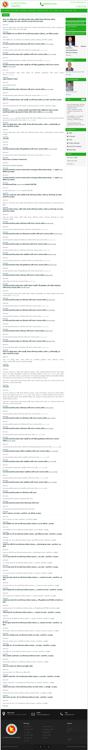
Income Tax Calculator (74, 146)
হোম (2, 10)
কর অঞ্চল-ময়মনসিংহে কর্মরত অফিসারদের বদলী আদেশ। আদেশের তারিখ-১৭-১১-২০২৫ (75, 124)
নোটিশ (26, 740)
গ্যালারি (65, 10)
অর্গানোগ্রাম (7, 10)
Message (68, 55)
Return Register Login (75, 23)
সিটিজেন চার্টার (40, 10)
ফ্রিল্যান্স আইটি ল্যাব (81, 746)
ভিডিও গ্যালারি (28, 738)
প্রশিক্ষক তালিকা (28, 729)
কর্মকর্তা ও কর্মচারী (32, 10)
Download (5, 32)
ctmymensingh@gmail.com (78, 2)
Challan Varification (73, 143)
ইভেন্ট (61, 10)
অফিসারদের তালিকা (48, 729)
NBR (69, 133)
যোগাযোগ (70, 10)
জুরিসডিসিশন (46, 732)
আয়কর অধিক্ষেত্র (23, 10)
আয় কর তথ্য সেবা (72, 19)
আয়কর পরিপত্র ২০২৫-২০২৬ (75, 33)
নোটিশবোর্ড (56, 10)
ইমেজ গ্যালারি (47, 735)
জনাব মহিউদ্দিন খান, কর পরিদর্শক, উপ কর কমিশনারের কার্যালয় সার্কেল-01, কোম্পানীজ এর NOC (75, 118)
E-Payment (71, 136)
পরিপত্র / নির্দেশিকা (15, 10)
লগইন (75, 10)
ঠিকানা (50, 10)
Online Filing (71, 149)
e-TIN (69, 139)
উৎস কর (46, 10)
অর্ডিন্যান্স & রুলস (47, 726)
